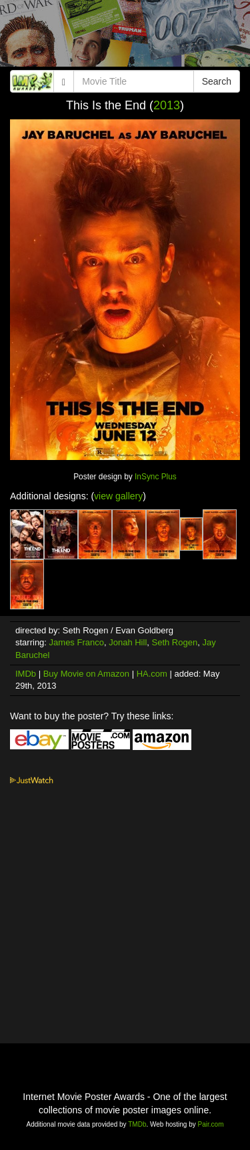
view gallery (118, 496)
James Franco (76, 642)
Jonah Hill (128, 642)
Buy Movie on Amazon (86, 674)
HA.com (152, 674)
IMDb (25, 674)
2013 (166, 105)
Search (216, 81)
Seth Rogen (175, 642)
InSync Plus (156, 476)
